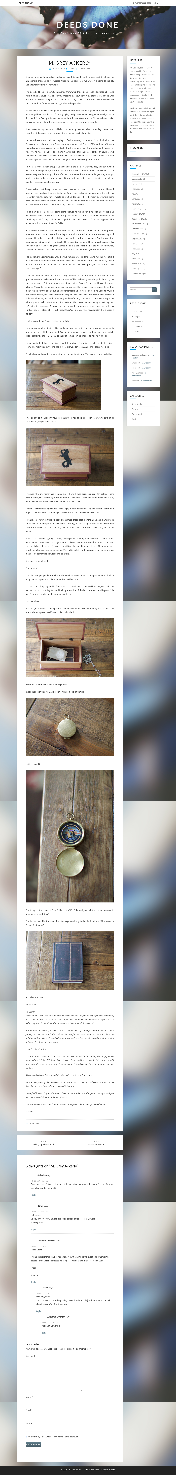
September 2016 (139, 233)
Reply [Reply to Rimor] (33, 1229)
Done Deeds (35, 1123)
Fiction (135, 409)
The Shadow (137, 311)
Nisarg (112, 1469)
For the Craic (137, 414)
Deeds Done (25, 3)
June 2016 (136, 248)
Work (134, 419)
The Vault (136, 331)
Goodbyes (136, 316)
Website (29, 1423)
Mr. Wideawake (138, 321)
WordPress (94, 1469)
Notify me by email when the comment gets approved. (52, 1436)
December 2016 (138, 219)
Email (29, 1410)
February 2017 (138, 209)
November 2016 (138, 223)
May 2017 (135, 194)
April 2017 (136, 199)
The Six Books (138, 326)
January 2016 (137, 273)
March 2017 (136, 204)
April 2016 (136, 258)
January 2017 (137, 214)
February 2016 (138, 268)
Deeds (71, 69)
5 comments (84, 69)
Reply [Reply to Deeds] (38, 1311)
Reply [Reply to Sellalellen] (33, 1194)
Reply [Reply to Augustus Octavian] (33, 1282)
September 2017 (139, 174)
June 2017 (136, 189)
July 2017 (135, 184)
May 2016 (135, 253)
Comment (31, 1355)
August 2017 (137, 179)
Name (29, 1397)
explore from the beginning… (145, 3)
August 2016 (137, 238)
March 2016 (136, 263)
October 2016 (137, 228)
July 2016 (135, 243)
